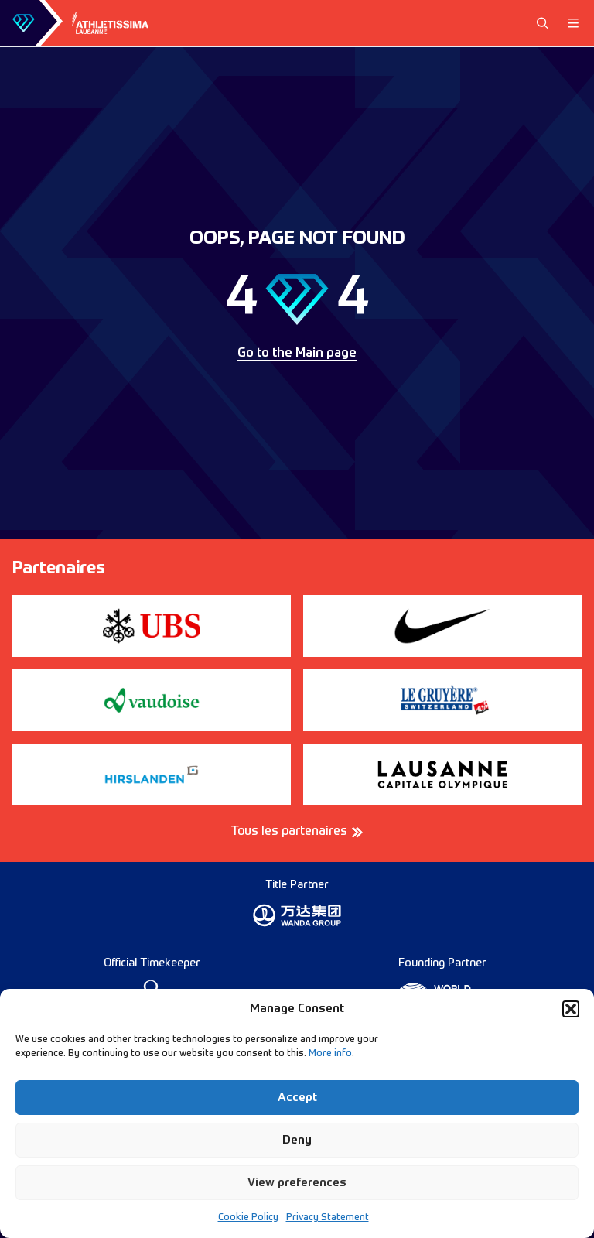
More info (330, 1053)
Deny (297, 1140)
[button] (571, 1009)
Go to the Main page (297, 353)
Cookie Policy (248, 1218)
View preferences (297, 1182)
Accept (297, 1097)
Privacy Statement (327, 1218)
